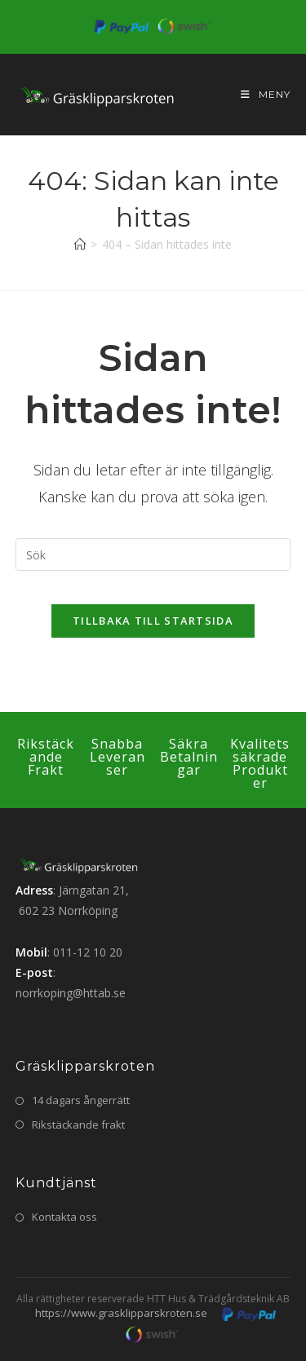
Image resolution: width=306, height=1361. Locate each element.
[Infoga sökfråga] (153, 554)
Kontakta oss (64, 1216)
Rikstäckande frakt (78, 1124)
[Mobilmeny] (259, 94)
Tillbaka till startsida (153, 620)
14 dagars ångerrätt (81, 1100)
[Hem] (80, 244)
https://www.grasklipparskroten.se (121, 1313)
